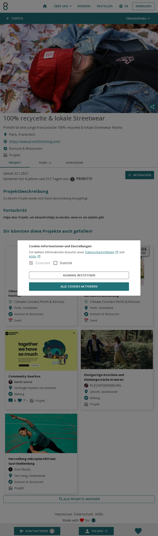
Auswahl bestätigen (79, 275)
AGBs (35, 256)
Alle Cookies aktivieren (79, 286)
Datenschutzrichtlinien (101, 252)
